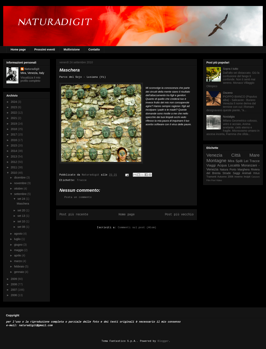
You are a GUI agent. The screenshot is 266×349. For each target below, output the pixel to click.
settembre (20, 194)
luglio (17, 239)
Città (235, 155)
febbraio (19, 266)
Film (208, 180)
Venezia (214, 155)
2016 (14, 140)
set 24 (21, 198)
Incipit (247, 176)
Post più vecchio (179, 214)
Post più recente (73, 214)
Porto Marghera (240, 169)
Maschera (23, 203)
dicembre (20, 177)
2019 (14, 123)
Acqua (222, 165)
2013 (14, 156)
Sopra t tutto (230, 68)
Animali (246, 173)
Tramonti (211, 176)
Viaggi (211, 165)
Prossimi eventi (44, 49)
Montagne (216, 160)
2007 (14, 289)
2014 (14, 150)
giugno (18, 244)
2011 (14, 167)
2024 (14, 101)
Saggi (236, 173)
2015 (14, 145)
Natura (224, 169)
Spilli (239, 161)
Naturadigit (91, 174)
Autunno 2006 (225, 176)
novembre (20, 183)
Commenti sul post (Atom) (137, 227)
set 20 (21, 210)
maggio (19, 250)
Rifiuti (256, 173)
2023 (14, 107)
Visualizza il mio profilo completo (30, 79)
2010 (14, 172)
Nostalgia (229, 116)
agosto (18, 233)
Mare (254, 155)
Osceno (228, 92)
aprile (18, 255)
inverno (238, 176)
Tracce (82, 180)
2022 (14, 112)
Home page (18, 49)
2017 (14, 134)
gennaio (19, 271)
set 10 (21, 221)
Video (219, 180)
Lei (246, 161)
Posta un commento (78, 197)
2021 (14, 118)
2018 (14, 129)
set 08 (21, 226)
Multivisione (72, 49)
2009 (14, 278)
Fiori (213, 180)
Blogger (163, 341)
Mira (231, 161)
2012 (14, 161)
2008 (14, 284)
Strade (227, 173)
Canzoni (255, 177)
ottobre (18, 188)
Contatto (94, 49)
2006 (14, 295)
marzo (18, 261)
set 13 (21, 215)
